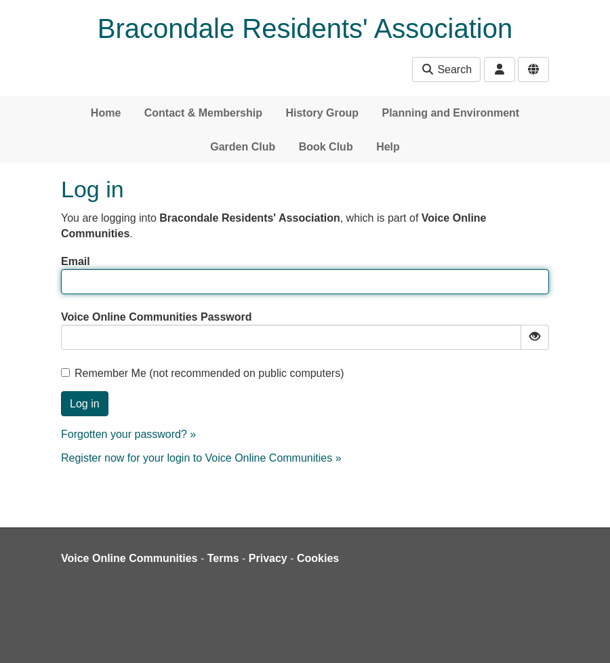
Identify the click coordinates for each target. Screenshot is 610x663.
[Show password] (535, 337)
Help (388, 147)
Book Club (326, 147)
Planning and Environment (450, 113)
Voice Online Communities (129, 558)
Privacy (268, 558)
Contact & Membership (203, 113)
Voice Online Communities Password (156, 317)
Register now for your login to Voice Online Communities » (201, 458)
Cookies (318, 558)
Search (446, 69)
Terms (223, 558)
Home (106, 113)
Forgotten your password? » (128, 434)
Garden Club (242, 147)
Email (75, 261)
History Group (322, 113)
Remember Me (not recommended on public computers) (202, 373)
